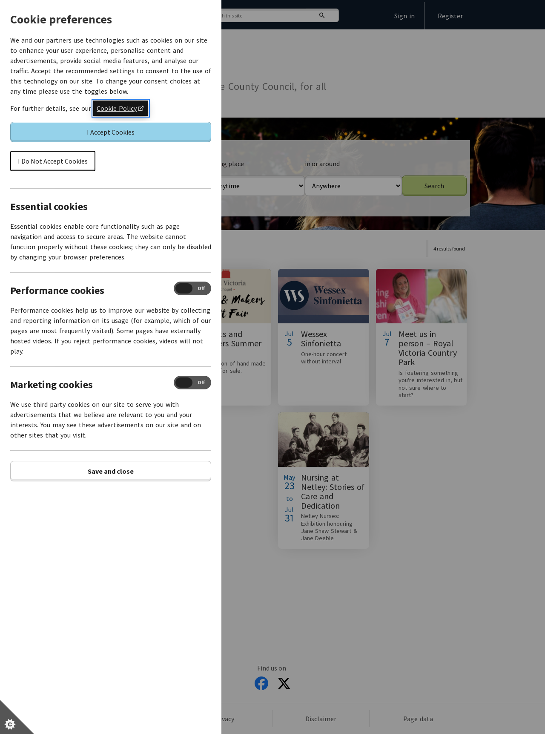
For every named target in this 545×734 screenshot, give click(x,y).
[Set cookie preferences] (17, 717)
